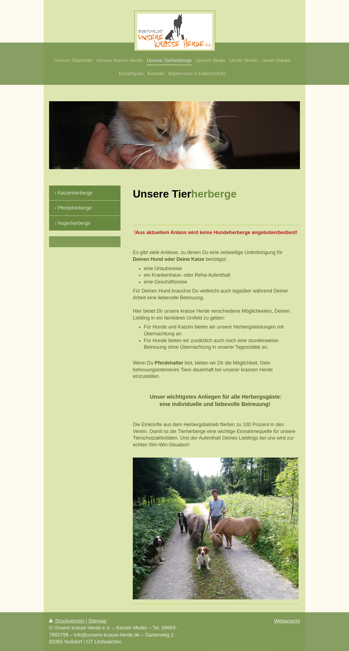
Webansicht (287, 621)
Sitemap (97, 621)
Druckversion (67, 621)
